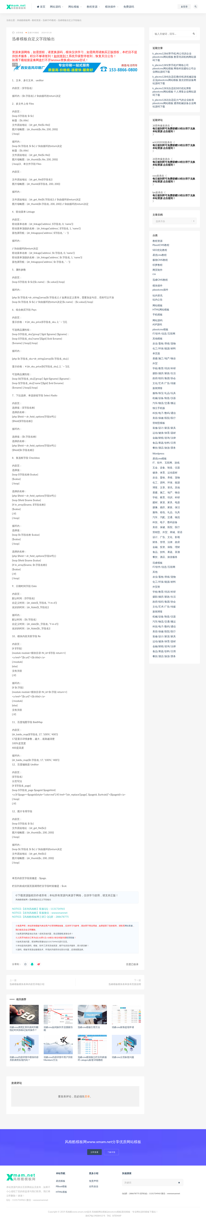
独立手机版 (159, 407)
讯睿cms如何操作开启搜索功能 (58, 1028)
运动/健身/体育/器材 (164, 432)
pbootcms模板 (160, 329)
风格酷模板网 (23, 20)
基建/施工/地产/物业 (164, 358)
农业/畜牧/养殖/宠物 (164, 343)
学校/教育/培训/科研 (164, 368)
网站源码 (157, 320)
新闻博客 (157, 388)
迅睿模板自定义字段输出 (40, 899)
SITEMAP (116, 1215)
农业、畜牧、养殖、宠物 (166, 477)
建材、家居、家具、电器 (166, 502)
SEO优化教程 (160, 249)
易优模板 (60, 1180)
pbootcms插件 (160, 289)
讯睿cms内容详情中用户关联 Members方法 (58, 1058)
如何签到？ (61, 56)
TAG (109, 1215)
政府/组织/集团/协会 (164, 378)
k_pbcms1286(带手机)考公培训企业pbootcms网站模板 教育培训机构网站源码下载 (174, 57)
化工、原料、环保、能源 (166, 482)
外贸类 (156, 586)
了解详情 (111, 1152)
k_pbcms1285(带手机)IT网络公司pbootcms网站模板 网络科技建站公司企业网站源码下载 (174, 68)
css (154, 273)
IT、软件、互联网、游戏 (166, 462)
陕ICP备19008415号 (95, 1215)
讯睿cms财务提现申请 (123, 1027)
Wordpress (158, 453)
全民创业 (93, 1186)
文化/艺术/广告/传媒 (164, 383)
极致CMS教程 (160, 259)
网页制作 (157, 269)
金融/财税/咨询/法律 (164, 437)
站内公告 (157, 299)
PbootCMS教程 (161, 244)
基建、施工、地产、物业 (166, 492)
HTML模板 (61, 1191)
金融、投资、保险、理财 (166, 546)
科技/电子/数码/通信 (164, 412)
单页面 (156, 353)
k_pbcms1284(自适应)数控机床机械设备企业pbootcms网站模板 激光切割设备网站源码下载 (174, 80)
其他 (155, 571)
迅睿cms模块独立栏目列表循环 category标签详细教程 (92, 1058)
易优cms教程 (160, 254)
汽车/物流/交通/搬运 (164, 402)
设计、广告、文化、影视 (166, 537)
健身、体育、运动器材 (165, 472)
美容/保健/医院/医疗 (164, 417)
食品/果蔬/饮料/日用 (164, 442)
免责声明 (93, 1180)
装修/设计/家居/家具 (164, 427)
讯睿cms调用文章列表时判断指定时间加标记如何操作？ (24, 1028)
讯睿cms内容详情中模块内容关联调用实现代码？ (24, 1058)
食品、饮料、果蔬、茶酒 (166, 551)
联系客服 (70, 937)
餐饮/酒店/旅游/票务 (164, 447)
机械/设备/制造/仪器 (164, 398)
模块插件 (157, 285)
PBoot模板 (61, 1186)
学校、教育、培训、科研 (166, 497)
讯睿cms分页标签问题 (123, 1057)
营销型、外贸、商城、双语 (167, 532)
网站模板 (157, 305)
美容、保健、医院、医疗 (166, 527)
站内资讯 (157, 295)
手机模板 (157, 314)
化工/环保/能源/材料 (164, 348)
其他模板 (157, 338)
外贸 (155, 363)
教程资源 (36, 20)
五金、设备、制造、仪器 (166, 467)
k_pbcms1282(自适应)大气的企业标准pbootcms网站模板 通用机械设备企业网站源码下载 (174, 103)
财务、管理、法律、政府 (166, 541)
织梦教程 (157, 264)
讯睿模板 (157, 562)
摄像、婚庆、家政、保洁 (166, 507)
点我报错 (59, 933)
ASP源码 (157, 324)
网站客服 (129, 925)
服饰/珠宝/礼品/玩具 (164, 393)
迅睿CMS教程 (49, 20)
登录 (87, 1096)
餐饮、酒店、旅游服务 (165, 556)
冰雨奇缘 (17, 32)
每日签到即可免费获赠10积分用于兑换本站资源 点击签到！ (174, 130)
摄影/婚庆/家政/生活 (164, 373)
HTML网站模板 (161, 309)
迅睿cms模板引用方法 (89, 1027)
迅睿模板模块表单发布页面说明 (125, 984)
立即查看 (94, 1152)
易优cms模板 (160, 458)
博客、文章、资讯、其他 (166, 487)
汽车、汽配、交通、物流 (166, 517)
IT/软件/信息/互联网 (164, 333)
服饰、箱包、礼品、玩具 (166, 512)
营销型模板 (159, 422)
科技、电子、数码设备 (165, 522)
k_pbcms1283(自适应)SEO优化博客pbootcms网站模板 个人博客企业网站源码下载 (174, 91)
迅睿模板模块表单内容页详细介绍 (27, 984)
